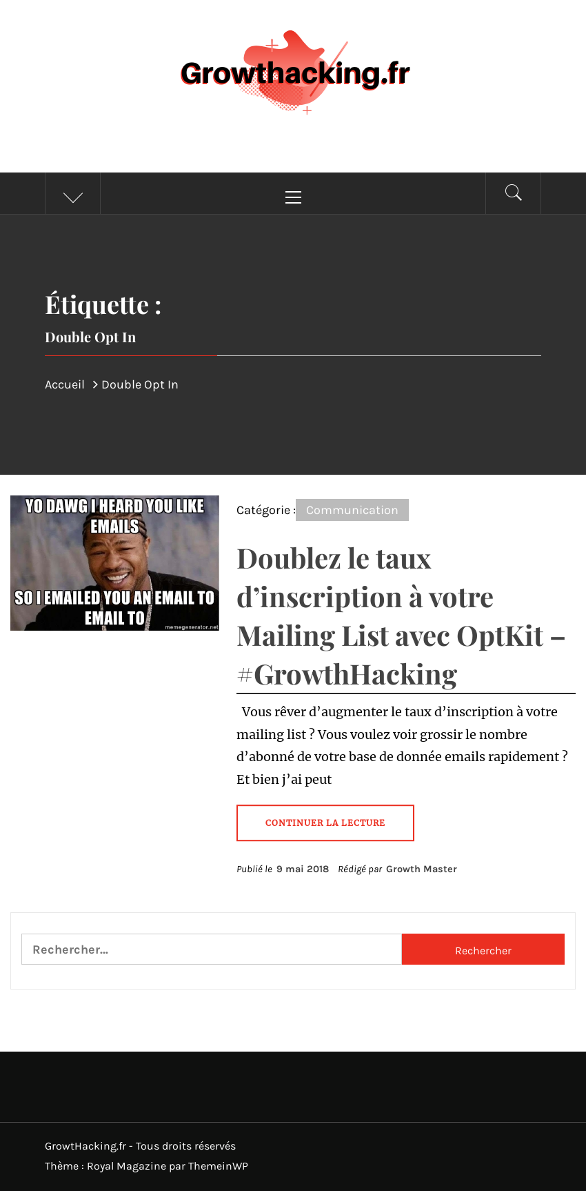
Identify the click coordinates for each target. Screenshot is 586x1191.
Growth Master (421, 869)
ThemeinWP (218, 1165)
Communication (352, 510)
